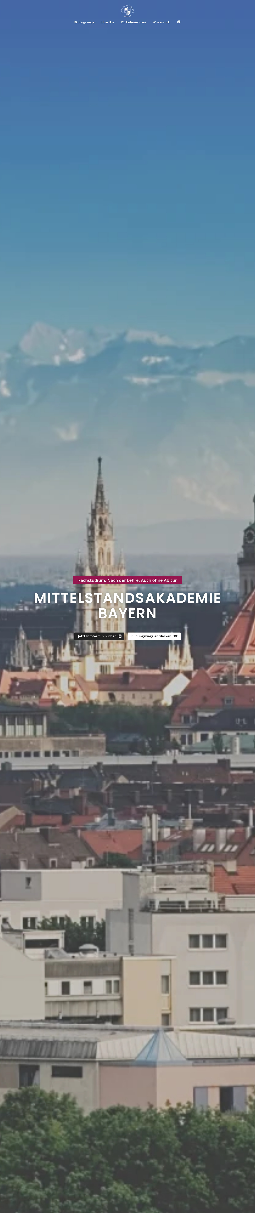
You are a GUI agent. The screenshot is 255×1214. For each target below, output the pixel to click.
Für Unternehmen (133, 22)
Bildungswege (84, 22)
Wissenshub (161, 22)
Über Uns (107, 22)
